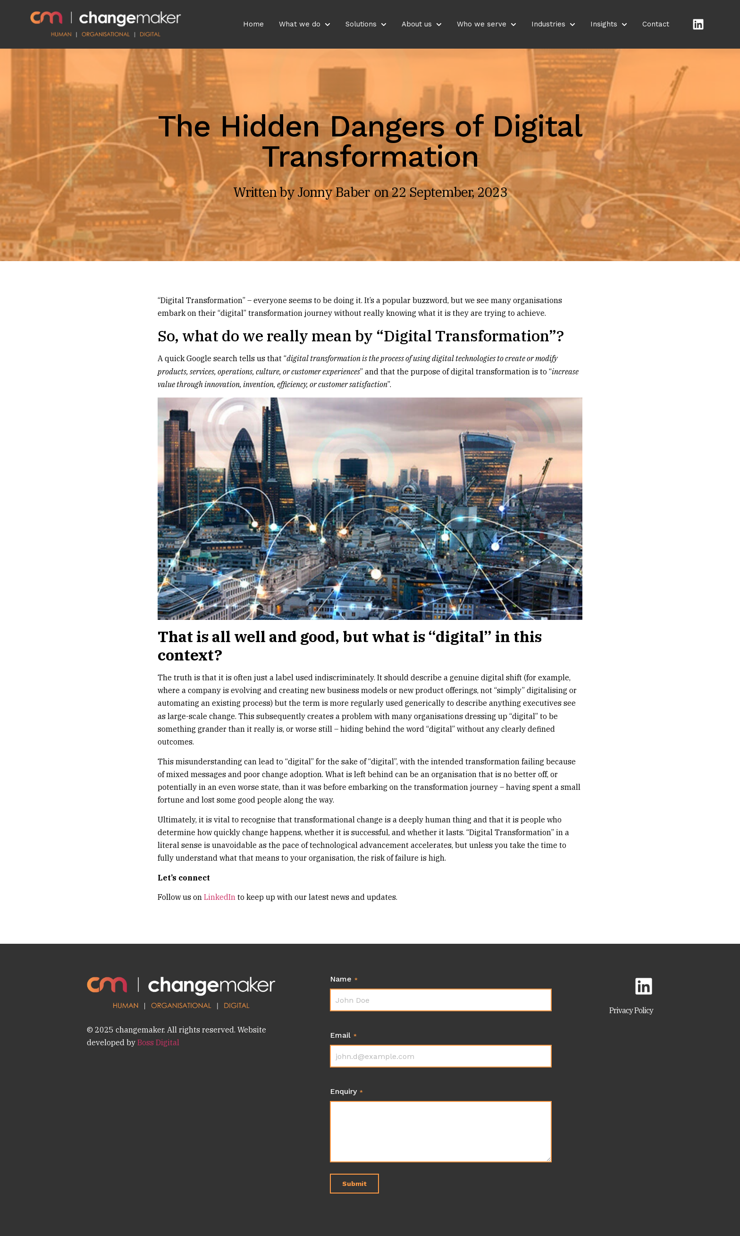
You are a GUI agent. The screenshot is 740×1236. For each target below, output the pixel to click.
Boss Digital (157, 1042)
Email (343, 1035)
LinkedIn (219, 897)
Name (344, 979)
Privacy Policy (631, 1010)
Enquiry (346, 1091)
